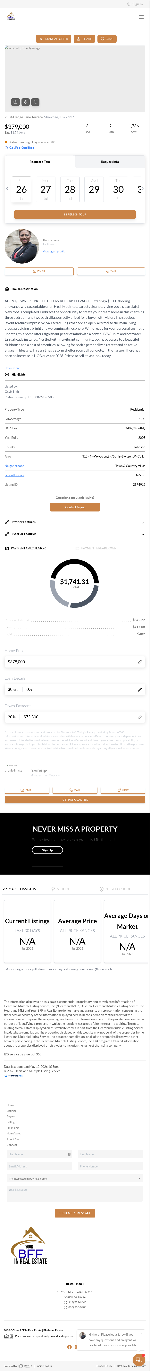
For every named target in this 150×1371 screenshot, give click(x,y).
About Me (13, 1139)
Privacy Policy (104, 1366)
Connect (12, 1144)
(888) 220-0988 (77, 1307)
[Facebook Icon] (67, 1346)
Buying (11, 1116)
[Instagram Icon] (75, 1346)
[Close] (141, 1333)
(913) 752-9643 (77, 1302)
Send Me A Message (75, 1213)
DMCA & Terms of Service (131, 1366)
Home (10, 1105)
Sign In (135, 4)
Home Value (14, 1133)
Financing (13, 1127)
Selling (11, 1122)
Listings (11, 1110)
